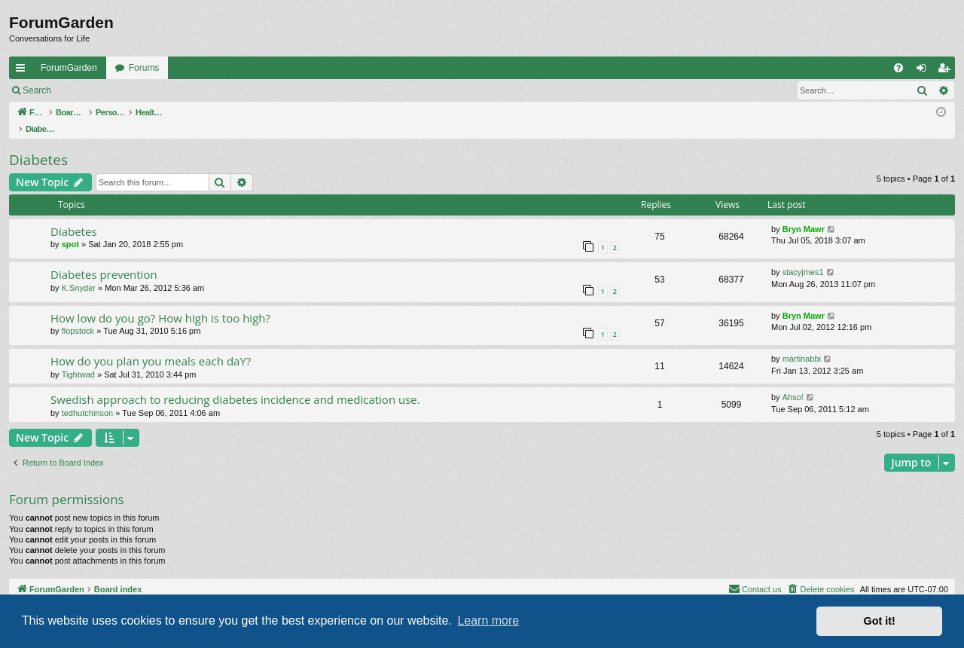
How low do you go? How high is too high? (160, 302)
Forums (144, 68)
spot (70, 228)
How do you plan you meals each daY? (150, 345)
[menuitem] (898, 68)
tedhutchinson (88, 397)
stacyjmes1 (803, 256)
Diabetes (38, 144)
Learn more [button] (488, 620)
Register (134, 90)
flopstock (78, 314)
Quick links (23, 71)
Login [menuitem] (924, 71)
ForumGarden (69, 68)
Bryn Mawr (803, 213)
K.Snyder (79, 272)
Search (37, 90)
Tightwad (78, 358)
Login (84, 90)
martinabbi (801, 342)
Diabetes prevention (103, 258)
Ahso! (793, 381)
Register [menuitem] (947, 71)
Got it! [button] (879, 621)
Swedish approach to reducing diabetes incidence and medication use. (235, 383)
